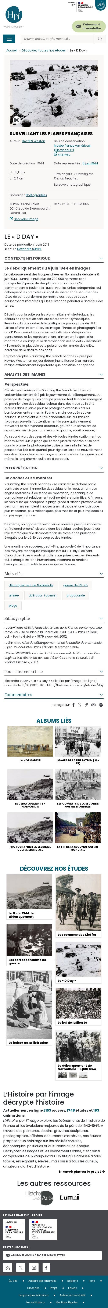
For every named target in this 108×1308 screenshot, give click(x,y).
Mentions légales (67, 1302)
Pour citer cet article (23, 671)
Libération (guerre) (43, 595)
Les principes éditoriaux (34, 1295)
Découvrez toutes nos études (43, 50)
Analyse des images (24, 374)
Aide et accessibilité (72, 1295)
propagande (76, 595)
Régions (72, 1281)
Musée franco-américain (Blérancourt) (72, 147)
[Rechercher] (58, 39)
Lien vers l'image (26, 219)
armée (14, 595)
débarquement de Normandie (31, 585)
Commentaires (18, 694)
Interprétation (20, 468)
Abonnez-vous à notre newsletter (35, 1255)
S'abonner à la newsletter (92, 26)
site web (64, 154)
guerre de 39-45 (75, 585)
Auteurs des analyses (42, 1281)
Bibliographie (17, 618)
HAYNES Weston (33, 141)
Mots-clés (13, 573)
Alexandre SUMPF (29, 249)
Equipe (72, 1288)
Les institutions (35, 1302)
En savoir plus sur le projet (80, 1171)
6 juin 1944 (90, 163)
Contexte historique (27, 258)
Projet (53, 1288)
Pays (92, 1281)
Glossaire (33, 1288)
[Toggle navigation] (9, 39)
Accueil (11, 50)
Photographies (36, 195)
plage (13, 605)
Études (13, 1281)
